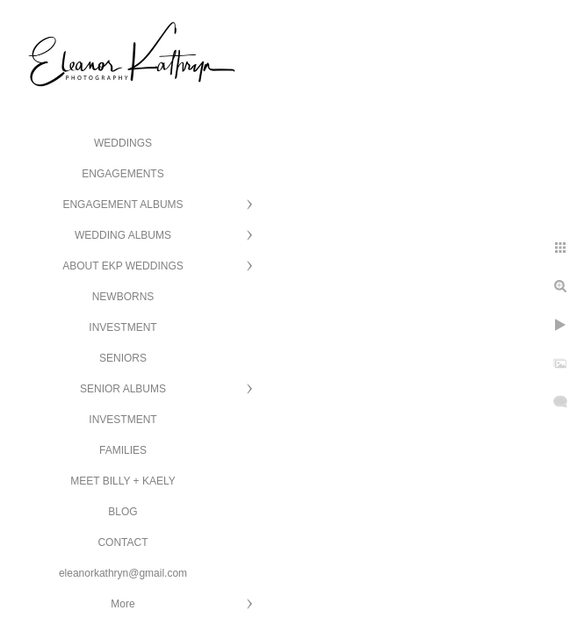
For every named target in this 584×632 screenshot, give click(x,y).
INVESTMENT (122, 327)
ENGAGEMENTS (122, 174)
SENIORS (123, 358)
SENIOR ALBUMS (123, 389)
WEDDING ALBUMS (123, 235)
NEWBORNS (123, 297)
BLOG (122, 512)
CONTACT (122, 542)
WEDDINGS (123, 143)
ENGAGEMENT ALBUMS (122, 204)
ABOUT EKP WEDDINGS (123, 266)
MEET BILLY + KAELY (123, 481)
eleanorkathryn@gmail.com (123, 573)
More (122, 604)
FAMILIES (123, 450)
